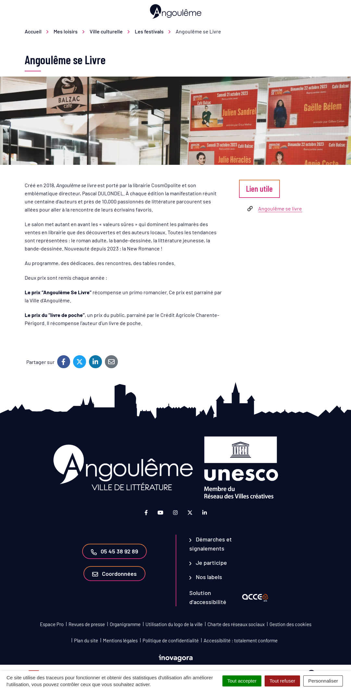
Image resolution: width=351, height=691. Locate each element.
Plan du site (86, 640)
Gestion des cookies (290, 624)
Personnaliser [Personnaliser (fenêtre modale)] (323, 681)
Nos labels (205, 576)
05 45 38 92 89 (114, 551)
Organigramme (125, 624)
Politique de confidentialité (171, 640)
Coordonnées (114, 573)
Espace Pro (52, 624)
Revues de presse (87, 624)
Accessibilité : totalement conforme (241, 640)
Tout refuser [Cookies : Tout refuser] (282, 681)
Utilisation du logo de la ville (174, 624)
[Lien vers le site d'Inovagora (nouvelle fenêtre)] (176, 657)
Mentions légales (120, 640)
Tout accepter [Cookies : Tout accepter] (242, 681)
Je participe (208, 562)
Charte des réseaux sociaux (236, 624)
